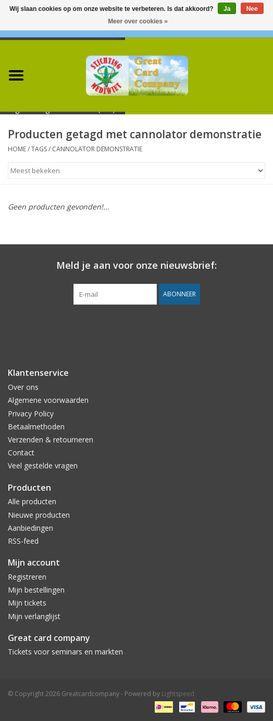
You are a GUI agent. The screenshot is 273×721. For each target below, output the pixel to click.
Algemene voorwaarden (48, 400)
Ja (227, 8)
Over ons (23, 387)
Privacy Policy (31, 413)
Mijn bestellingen (36, 590)
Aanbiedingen (30, 528)
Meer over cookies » (138, 21)
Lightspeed (178, 693)
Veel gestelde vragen (43, 465)
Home (17, 149)
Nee (252, 8)
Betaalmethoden (36, 426)
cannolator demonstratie (97, 149)
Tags (39, 149)
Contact (21, 452)
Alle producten (32, 501)
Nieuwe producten (39, 515)
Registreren (27, 577)
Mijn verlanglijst (34, 616)
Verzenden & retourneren (50, 439)
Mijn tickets (27, 603)
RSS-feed (23, 541)
